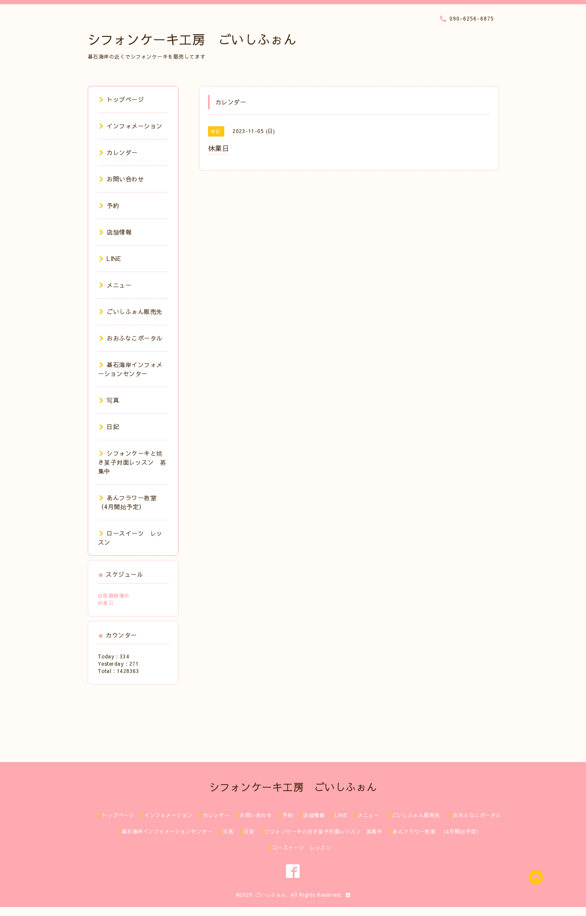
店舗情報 (115, 232)
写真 (109, 400)
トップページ (121, 99)
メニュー (115, 285)
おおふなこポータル (131, 338)
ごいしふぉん (271, 894)
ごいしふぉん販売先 (134, 311)
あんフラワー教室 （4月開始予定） (130, 502)
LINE (110, 258)
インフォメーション (131, 126)
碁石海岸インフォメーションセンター (130, 369)
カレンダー (118, 152)
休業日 (106, 602)
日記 (109, 426)
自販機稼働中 (114, 595)
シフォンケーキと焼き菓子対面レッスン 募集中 (132, 462)
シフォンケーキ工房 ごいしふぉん (192, 39)
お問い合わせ (121, 179)
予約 (109, 205)
